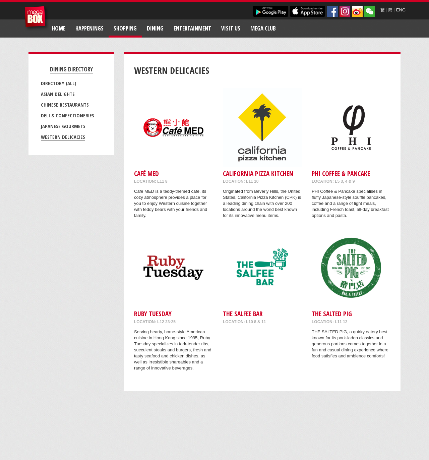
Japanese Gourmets (63, 126)
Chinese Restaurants (65, 104)
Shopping (125, 28)
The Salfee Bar (243, 313)
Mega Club (263, 28)
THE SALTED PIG (332, 313)
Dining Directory (71, 69)
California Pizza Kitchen (258, 173)
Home (58, 28)
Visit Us (230, 28)
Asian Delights (58, 94)
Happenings (89, 28)
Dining (155, 28)
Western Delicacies (63, 136)
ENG (401, 9)
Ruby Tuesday (153, 313)
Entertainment (192, 28)
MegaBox (36, 18)
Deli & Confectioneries (67, 115)
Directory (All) (58, 83)
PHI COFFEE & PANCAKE (341, 173)
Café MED (146, 173)
